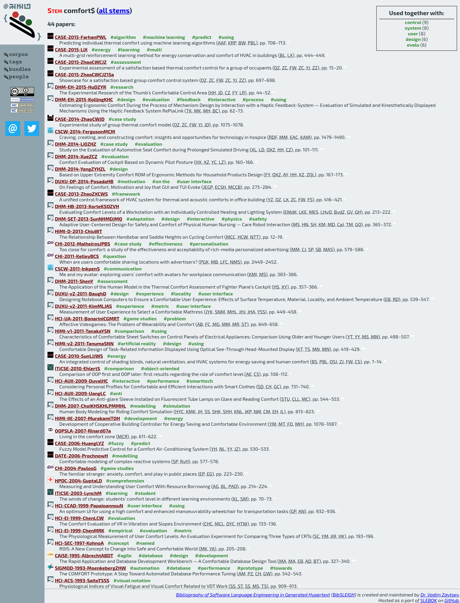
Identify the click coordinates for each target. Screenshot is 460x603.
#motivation (131, 181)
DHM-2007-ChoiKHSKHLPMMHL (90, 406)
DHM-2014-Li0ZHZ (75, 144)
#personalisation (209, 243)
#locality (181, 293)
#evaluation (155, 99)
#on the (161, 181)
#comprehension (125, 480)
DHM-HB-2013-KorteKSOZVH (87, 206)
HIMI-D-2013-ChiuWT (78, 231)
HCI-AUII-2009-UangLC (80, 393)
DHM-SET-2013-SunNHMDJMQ (88, 218)
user (413, 33)
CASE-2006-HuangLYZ (79, 443)
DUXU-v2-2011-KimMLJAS (83, 306)
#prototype (250, 568)
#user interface (194, 181)
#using (226, 37)
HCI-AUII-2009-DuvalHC (81, 381)
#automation (144, 568)
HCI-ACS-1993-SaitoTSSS (82, 580)
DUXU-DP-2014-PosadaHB (84, 181)
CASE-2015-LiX (71, 49)
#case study (122, 119)
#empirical (120, 530)
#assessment (126, 62)
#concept (118, 543)
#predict (201, 37)
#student (145, 493)
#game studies (139, 318)
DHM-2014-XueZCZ (76, 156)
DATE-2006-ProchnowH (81, 455)
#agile (124, 555)
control (413, 22)
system (413, 28)
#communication (123, 268)
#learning (129, 49)
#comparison (129, 331)
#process (253, 99)
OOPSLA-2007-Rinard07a (83, 430)
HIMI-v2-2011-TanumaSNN (84, 343)
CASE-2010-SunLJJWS (79, 356)
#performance (163, 381)
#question (114, 256)
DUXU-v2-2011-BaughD (80, 293)
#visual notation (131, 580)
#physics (231, 218)
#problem (175, 318)
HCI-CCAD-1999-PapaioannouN (89, 505)
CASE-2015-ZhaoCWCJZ (81, 62)
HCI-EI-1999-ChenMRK (79, 530)
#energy (101, 49)
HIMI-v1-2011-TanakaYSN (82, 331)
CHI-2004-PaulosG (75, 468)
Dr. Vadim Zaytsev (440, 594)
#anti (116, 393)
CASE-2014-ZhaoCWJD (79, 119)
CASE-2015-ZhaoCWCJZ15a (84, 74)
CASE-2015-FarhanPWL (80, 37)
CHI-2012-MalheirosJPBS (82, 243)
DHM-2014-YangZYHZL (80, 169)
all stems (114, 10)
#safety (258, 218)
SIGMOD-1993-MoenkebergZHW (90, 568)
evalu (413, 45)
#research (121, 87)
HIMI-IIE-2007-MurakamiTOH (87, 418)
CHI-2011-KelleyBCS (77, 256)
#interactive (222, 99)
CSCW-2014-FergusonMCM (85, 131)
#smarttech (199, 381)
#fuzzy (116, 443)
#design (126, 99)
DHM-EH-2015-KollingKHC (84, 99)
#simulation (176, 406)
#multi (154, 49)
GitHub (452, 600)
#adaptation (140, 218)
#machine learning (164, 37)
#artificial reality (137, 343)
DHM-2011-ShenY (74, 281)
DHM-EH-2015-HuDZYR (80, 87)
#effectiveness (166, 243)
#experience (150, 293)
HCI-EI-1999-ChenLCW (79, 518)
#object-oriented (160, 368)
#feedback (189, 99)
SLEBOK (428, 600)
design (413, 39)
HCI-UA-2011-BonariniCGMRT (87, 318)
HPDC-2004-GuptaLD (78, 480)
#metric (160, 306)
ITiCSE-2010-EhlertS (77, 368)
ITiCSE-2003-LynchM (78, 493)
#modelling (143, 406)
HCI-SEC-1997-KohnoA (79, 543)
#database (151, 555)
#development (140, 418)
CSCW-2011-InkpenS (77, 268)
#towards (281, 568)
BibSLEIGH (343, 594)
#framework (126, 194)
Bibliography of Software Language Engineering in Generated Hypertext (253, 594)
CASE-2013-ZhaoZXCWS (81, 194)
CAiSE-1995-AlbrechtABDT (84, 555)
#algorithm (123, 37)
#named (145, 543)
